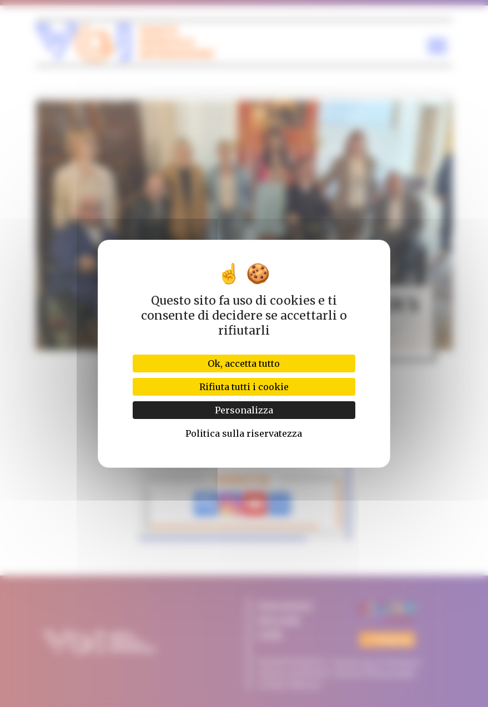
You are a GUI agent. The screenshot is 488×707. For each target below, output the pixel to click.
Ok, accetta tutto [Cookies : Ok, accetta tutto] (244, 363)
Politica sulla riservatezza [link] (243, 433)
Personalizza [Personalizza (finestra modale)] (244, 410)
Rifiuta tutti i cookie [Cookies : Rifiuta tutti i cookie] (244, 386)
